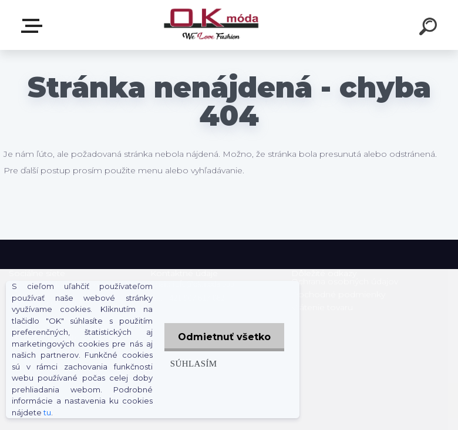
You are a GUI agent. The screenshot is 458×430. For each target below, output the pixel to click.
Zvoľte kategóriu (34, 26)
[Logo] (211, 25)
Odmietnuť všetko (223, 336)
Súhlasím (191, 363)
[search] (429, 28)
